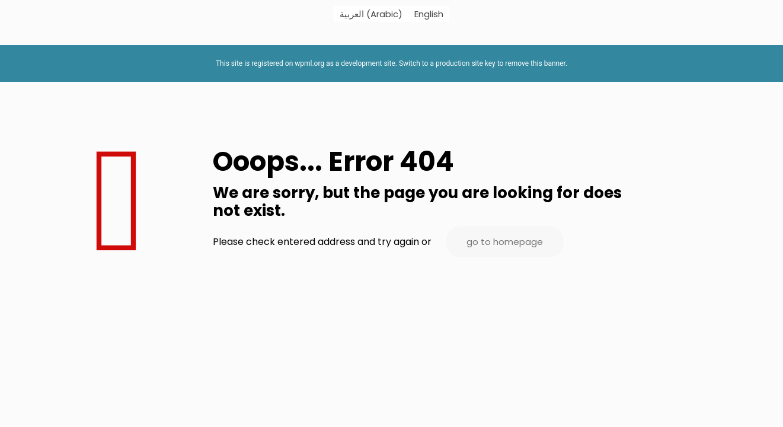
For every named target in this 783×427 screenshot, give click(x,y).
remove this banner (535, 63)
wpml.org (309, 63)
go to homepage (504, 241)
